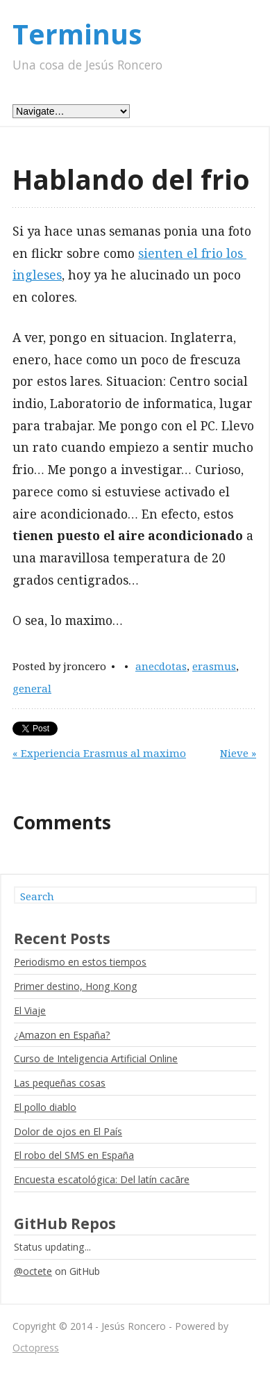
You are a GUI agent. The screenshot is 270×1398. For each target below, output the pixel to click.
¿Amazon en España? (62, 1034)
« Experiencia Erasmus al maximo (99, 753)
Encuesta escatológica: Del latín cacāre (101, 1179)
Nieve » (238, 753)
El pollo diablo (45, 1107)
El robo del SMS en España (74, 1155)
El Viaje (30, 1010)
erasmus (214, 666)
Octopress (35, 1347)
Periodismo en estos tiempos (80, 961)
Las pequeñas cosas (60, 1082)
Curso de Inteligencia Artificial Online (96, 1058)
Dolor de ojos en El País (68, 1131)
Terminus (77, 34)
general (31, 688)
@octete (33, 1271)
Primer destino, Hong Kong (75, 986)
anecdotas (161, 666)
